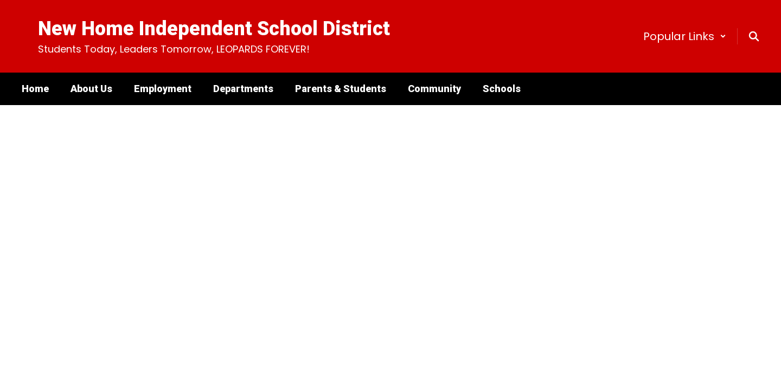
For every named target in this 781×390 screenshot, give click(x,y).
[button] (684, 36)
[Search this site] (753, 36)
